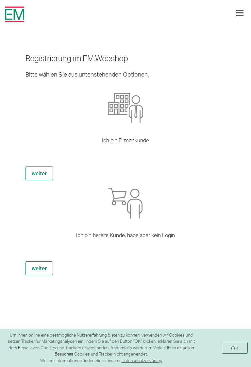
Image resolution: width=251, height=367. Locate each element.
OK (235, 348)
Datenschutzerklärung (142, 360)
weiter (39, 173)
